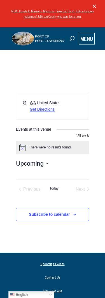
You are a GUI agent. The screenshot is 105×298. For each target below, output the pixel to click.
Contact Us (52, 277)
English (19, 294)
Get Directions (42, 109)
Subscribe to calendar (49, 214)
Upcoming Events (53, 263)
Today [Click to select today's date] (54, 188)
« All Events (82, 135)
